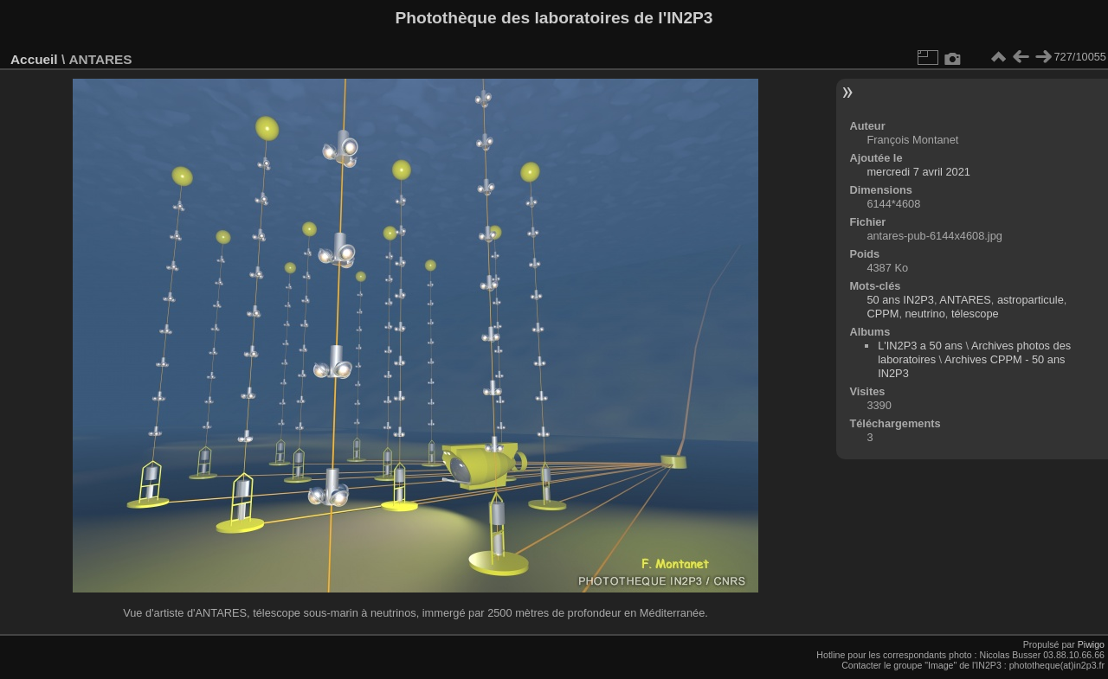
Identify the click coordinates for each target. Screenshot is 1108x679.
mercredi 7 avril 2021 (918, 171)
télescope (975, 313)
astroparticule (1030, 299)
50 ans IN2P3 (900, 299)
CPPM (882, 313)
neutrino (925, 313)
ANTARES (965, 299)
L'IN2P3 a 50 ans (920, 345)
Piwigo (1091, 644)
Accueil (34, 59)
